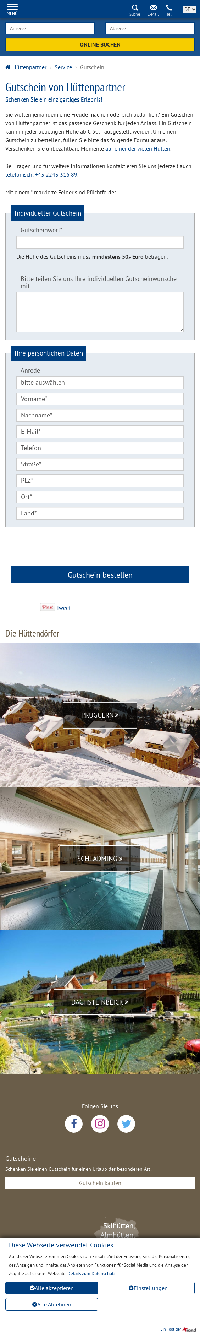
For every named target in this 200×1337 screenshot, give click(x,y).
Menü (12, 13)
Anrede (30, 370)
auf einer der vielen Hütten (137, 148)
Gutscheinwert (39, 229)
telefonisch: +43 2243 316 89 (41, 174)
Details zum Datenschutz (91, 1274)
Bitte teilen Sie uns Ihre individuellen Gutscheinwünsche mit (99, 281)
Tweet (63, 607)
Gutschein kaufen (100, 1182)
